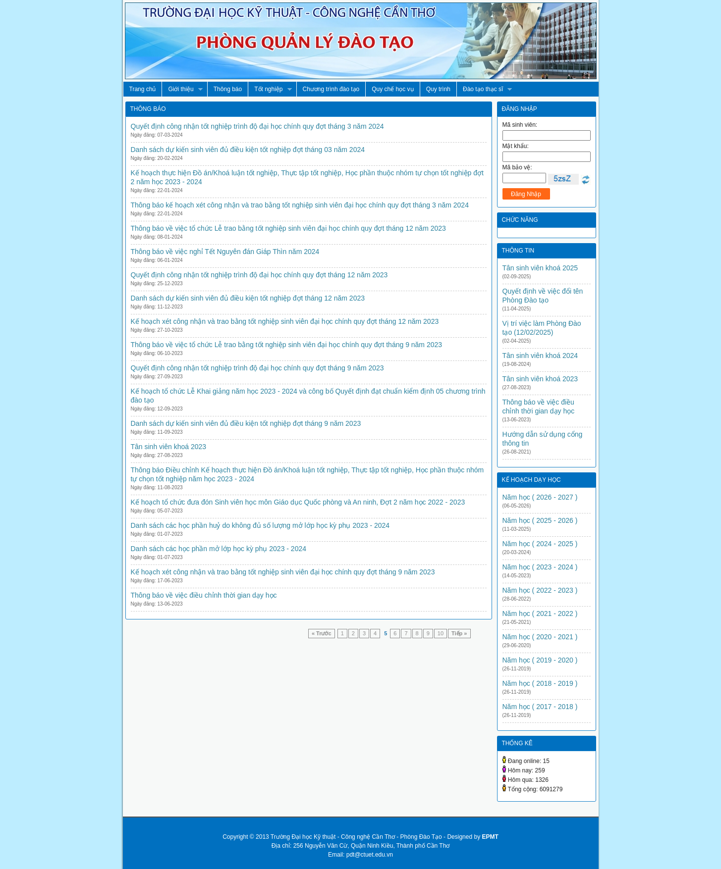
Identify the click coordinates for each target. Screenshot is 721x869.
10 (441, 633)
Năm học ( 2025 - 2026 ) (540, 520)
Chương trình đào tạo (331, 89)
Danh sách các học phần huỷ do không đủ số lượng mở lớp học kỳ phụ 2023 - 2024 (260, 525)
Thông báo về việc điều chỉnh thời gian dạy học (204, 595)
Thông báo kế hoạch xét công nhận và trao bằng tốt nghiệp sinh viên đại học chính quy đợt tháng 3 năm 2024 (300, 205)
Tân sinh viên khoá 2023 (169, 447)
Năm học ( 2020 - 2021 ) (540, 637)
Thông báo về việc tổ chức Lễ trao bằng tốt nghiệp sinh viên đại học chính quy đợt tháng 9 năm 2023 (287, 345)
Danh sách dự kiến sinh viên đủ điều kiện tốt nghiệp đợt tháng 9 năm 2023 (246, 423)
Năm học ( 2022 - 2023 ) (540, 590)
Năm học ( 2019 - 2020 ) (540, 660)
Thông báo (228, 89)
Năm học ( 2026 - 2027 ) (540, 497)
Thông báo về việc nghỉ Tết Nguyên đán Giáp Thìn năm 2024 (225, 252)
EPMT (490, 836)
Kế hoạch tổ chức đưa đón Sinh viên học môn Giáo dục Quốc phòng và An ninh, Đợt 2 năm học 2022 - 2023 (298, 502)
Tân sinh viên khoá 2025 (540, 268)
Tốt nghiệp (269, 89)
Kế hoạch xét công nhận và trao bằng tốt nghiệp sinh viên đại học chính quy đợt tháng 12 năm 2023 (285, 321)
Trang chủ (142, 89)
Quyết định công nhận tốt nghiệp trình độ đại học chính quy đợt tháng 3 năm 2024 (257, 126)
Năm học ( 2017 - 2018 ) (540, 707)
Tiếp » (459, 633)
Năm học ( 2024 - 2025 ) (540, 544)
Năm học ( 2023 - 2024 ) (540, 567)
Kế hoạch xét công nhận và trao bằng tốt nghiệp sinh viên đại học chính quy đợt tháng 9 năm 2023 (283, 572)
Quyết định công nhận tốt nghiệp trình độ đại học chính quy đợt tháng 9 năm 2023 (257, 368)
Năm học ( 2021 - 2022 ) (540, 613)
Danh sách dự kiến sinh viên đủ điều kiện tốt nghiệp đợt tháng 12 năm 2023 (248, 298)
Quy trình (438, 89)
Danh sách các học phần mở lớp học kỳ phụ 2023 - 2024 (219, 549)
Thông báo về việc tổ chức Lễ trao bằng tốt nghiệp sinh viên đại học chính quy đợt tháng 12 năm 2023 (288, 228)
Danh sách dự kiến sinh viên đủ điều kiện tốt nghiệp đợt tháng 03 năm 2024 (248, 149)
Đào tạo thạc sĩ (484, 89)
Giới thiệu (182, 89)
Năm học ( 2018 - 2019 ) (540, 683)
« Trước (322, 633)
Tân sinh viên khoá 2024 (540, 355)
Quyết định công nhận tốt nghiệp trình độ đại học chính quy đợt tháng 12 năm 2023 (259, 275)
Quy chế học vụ (392, 89)
